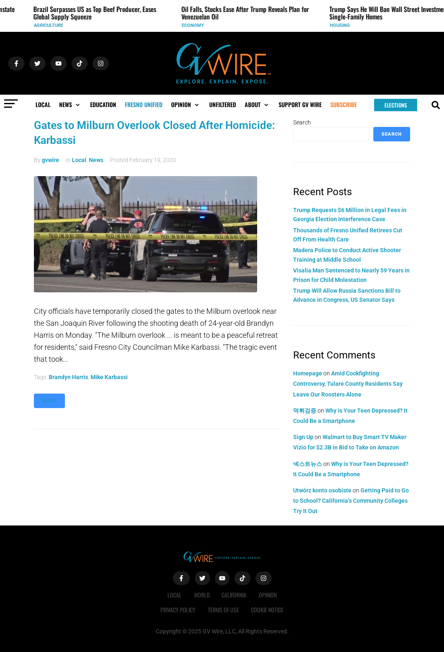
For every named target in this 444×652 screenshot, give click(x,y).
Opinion (268, 594)
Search (302, 122)
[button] (70, 104)
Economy (195, 25)
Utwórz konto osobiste (322, 490)
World (202, 594)
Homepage (307, 373)
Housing (342, 25)
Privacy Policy (178, 609)
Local (79, 160)
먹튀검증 (304, 410)
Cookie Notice (267, 609)
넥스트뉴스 (307, 464)
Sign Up (303, 437)
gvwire (50, 160)
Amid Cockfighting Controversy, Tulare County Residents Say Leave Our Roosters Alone (348, 383)
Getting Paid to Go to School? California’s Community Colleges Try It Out (351, 500)
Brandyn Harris (68, 377)
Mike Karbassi (109, 377)
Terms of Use (223, 609)
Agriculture (51, 25)
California (234, 594)
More (49, 401)
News (96, 160)
